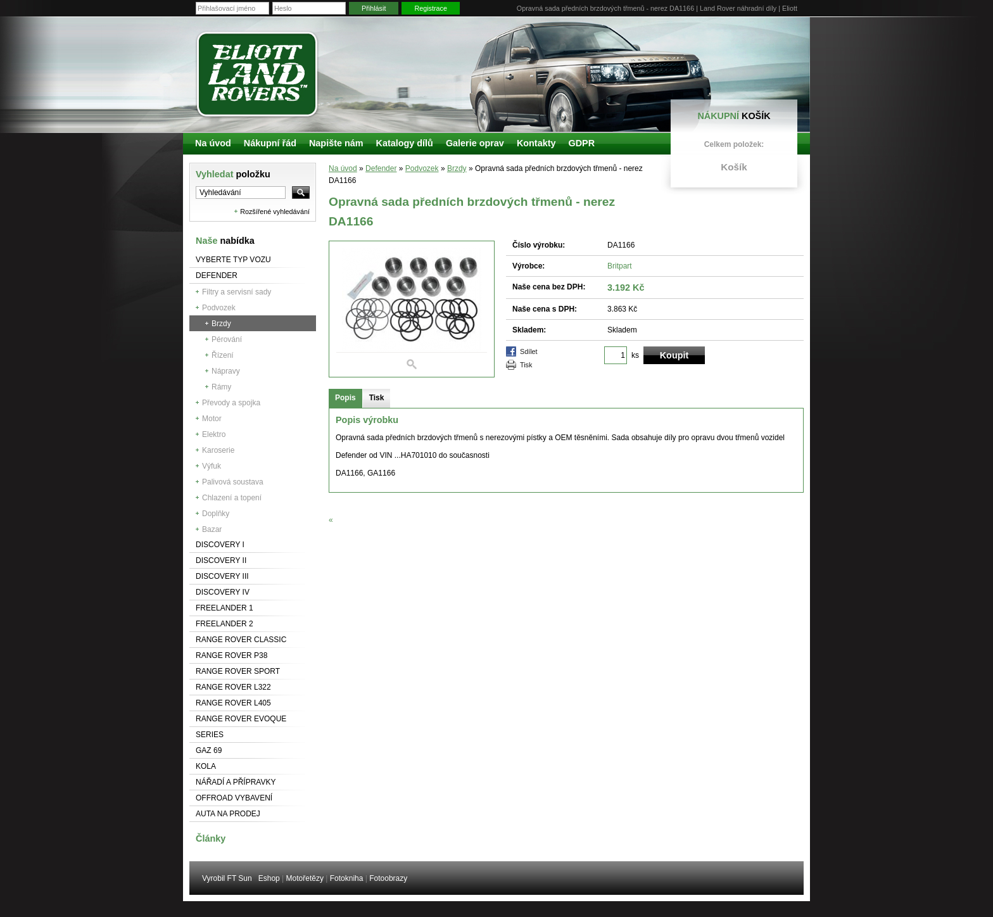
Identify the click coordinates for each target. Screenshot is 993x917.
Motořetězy (305, 878)
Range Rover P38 (231, 655)
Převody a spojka (231, 402)
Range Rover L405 (233, 703)
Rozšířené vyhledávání (275, 211)
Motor (212, 418)
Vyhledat (233, 174)
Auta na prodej (228, 813)
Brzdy (221, 323)
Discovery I (220, 544)
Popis (345, 397)
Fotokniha (347, 878)
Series (210, 734)
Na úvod (343, 168)
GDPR (581, 143)
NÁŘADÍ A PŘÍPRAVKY (236, 782)
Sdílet (529, 351)
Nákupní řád (270, 143)
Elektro (213, 434)
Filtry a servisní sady (236, 292)
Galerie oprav (475, 143)
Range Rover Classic (241, 639)
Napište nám (336, 143)
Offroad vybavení (234, 798)
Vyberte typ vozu (233, 259)
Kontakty (536, 143)
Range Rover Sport (238, 671)
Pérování (227, 339)
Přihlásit (374, 8)
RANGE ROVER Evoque (241, 718)
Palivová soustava (232, 481)
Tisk (526, 365)
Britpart (619, 266)
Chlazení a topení (232, 497)
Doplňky (215, 513)
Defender (216, 275)
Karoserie (218, 450)
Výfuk (211, 466)
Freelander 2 (224, 623)
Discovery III (222, 576)
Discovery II (221, 560)
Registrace (430, 8)
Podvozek (219, 307)
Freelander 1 (224, 608)
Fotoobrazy (388, 878)
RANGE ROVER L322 (233, 687)
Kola (206, 766)
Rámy (221, 387)
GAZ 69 (209, 750)
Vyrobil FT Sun (227, 878)
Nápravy (226, 371)
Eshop (269, 878)
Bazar (212, 529)
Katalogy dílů (404, 143)
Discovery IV (223, 592)
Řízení (223, 355)
